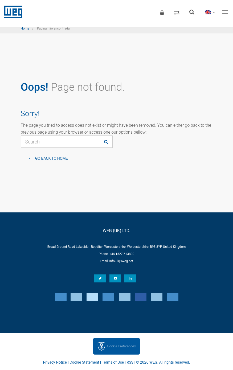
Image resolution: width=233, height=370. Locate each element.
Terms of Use (113, 362)
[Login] (162, 12)
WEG (11, 12)
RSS (130, 362)
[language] (209, 12)
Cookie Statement (84, 362)
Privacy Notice (55, 362)
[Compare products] (176, 12)
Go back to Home (51, 158)
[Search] (191, 12)
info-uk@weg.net (121, 261)
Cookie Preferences (121, 346)
